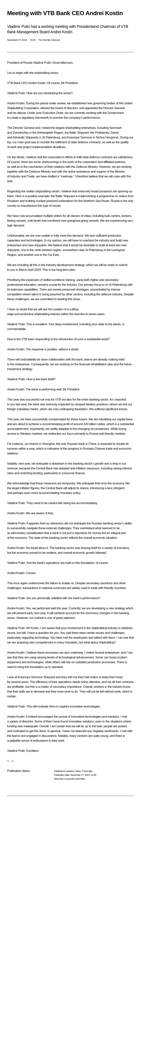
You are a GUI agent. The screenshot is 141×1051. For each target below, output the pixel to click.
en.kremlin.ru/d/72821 (74, 778)
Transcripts (87, 771)
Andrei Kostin (36, 83)
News (78, 771)
